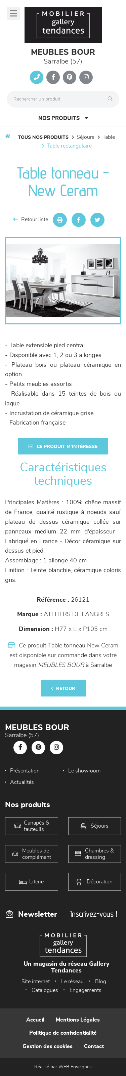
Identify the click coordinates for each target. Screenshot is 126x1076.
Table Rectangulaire (69, 146)
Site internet (36, 981)
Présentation (25, 770)
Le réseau (72, 981)
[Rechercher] (111, 99)
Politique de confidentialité (63, 1033)
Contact (94, 1046)
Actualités (22, 782)
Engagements (85, 990)
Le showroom (84, 770)
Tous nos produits (43, 137)
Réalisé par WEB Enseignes (63, 1067)
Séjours (85, 137)
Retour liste (30, 219)
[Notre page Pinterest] (69, 77)
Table (108, 137)
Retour (63, 688)
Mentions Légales (78, 1020)
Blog (100, 981)
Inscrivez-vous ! (93, 914)
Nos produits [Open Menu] (63, 118)
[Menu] (13, 13)
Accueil (35, 1020)
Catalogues (45, 990)
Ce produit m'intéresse (63, 446)
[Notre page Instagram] (86, 77)
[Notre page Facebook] (53, 77)
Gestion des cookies (48, 1046)
